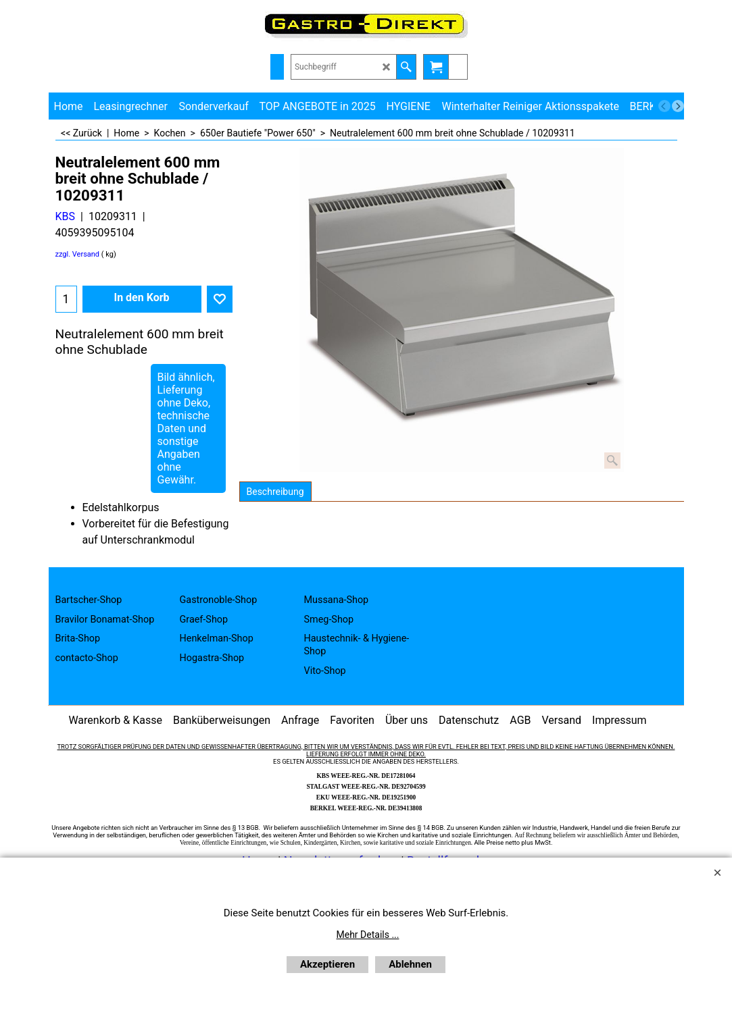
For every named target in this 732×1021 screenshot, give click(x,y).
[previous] (664, 106)
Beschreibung (275, 491)
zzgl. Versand (77, 254)
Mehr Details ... (368, 934)
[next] (678, 106)
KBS (65, 216)
